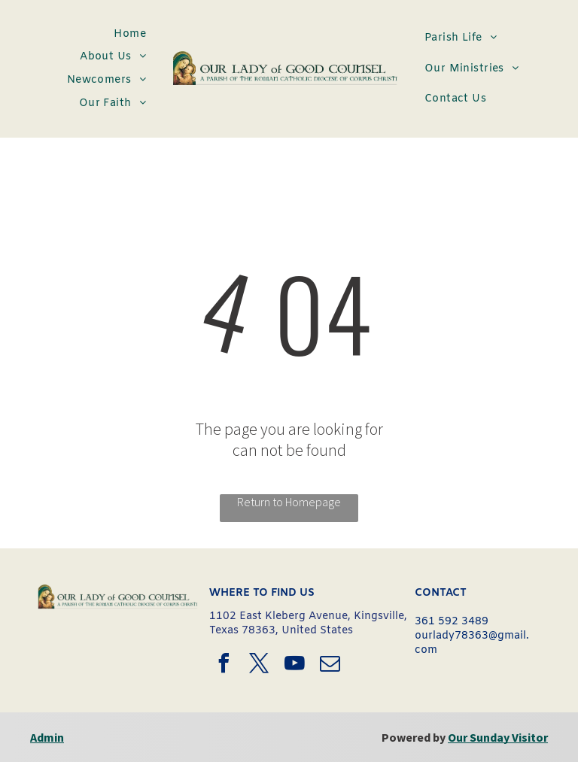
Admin (47, 737)
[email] (330, 665)
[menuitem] (130, 34)
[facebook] (224, 665)
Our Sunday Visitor (498, 737)
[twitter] (260, 665)
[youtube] (295, 665)
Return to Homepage (289, 501)
